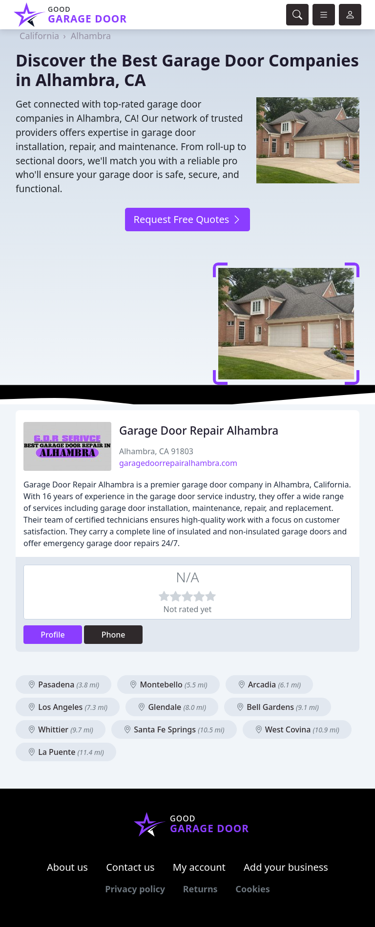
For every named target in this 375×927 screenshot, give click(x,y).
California (39, 36)
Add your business (286, 867)
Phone (113, 634)
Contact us (130, 867)
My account (199, 867)
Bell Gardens (277, 707)
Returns (200, 889)
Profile (53, 634)
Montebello (168, 684)
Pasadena (63, 684)
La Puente (66, 752)
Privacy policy (135, 889)
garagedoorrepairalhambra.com (178, 463)
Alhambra (91, 36)
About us (67, 867)
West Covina (297, 729)
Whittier (60, 729)
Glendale (172, 707)
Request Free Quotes (187, 219)
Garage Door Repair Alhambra (198, 430)
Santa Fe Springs (174, 729)
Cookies (252, 889)
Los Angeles (67, 707)
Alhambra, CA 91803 (156, 451)
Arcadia (269, 684)
